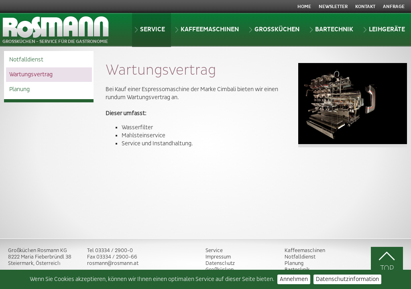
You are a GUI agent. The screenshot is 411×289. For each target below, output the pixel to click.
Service (149, 29)
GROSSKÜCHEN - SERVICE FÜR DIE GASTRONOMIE (55, 30)
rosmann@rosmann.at (112, 263)
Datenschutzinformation (347, 279)
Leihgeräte (384, 29)
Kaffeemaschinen (207, 29)
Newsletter (333, 6)
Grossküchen (274, 29)
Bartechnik (331, 29)
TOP (387, 261)
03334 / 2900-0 (114, 250)
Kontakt (365, 6)
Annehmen (294, 279)
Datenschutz (220, 263)
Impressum (218, 257)
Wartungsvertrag (31, 74)
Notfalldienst (26, 59)
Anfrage (394, 6)
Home (304, 6)
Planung (19, 89)
